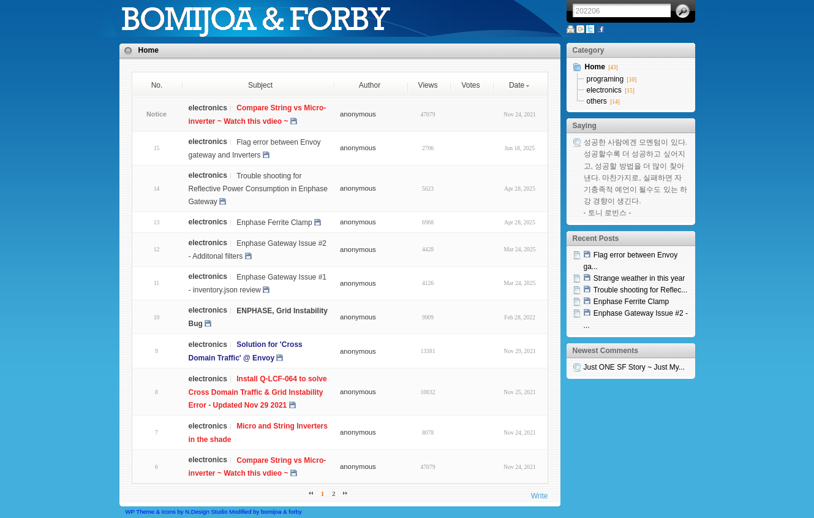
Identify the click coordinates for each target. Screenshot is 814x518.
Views (428, 85)
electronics (604, 90)
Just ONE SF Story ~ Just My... (634, 367)
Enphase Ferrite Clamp (274, 222)
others (597, 101)
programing (605, 79)
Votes (470, 85)
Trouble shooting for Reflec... (641, 290)
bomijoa (271, 511)
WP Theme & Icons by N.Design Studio (177, 511)
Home (148, 50)
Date (519, 85)
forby (294, 511)
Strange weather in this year (639, 278)
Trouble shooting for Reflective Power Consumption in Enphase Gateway (258, 188)
